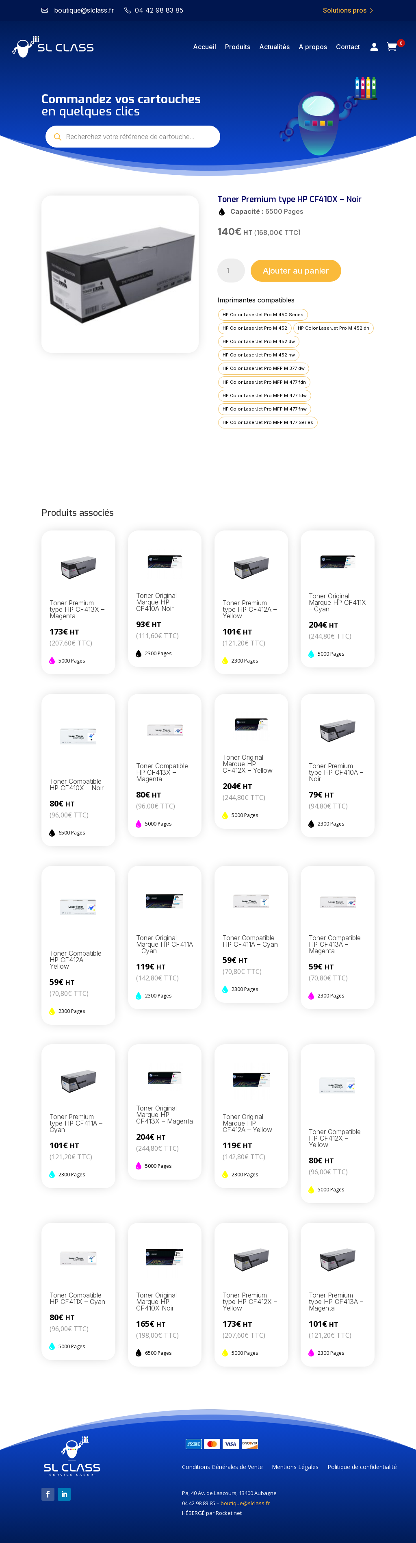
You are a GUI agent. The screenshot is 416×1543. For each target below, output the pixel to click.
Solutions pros (349, 10)
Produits (237, 47)
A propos (313, 47)
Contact (348, 47)
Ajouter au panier (296, 271)
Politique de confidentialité (362, 1467)
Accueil (204, 47)
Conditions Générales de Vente (222, 1467)
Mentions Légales (295, 1467)
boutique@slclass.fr (245, 1503)
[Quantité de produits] (231, 271)
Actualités (274, 47)
